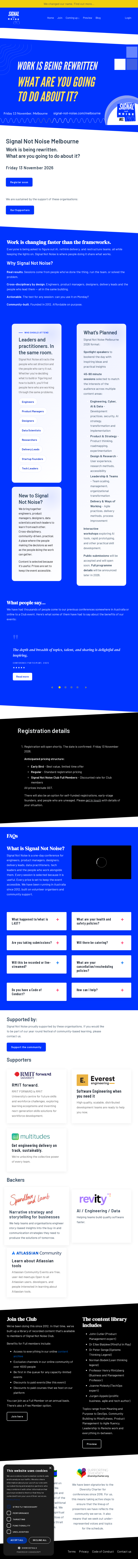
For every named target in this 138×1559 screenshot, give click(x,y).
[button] (29, 1548)
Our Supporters (20, 210)
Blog (98, 17)
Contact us (124, 1551)
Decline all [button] (40, 1540)
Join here (17, 1416)
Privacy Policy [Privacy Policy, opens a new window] (13, 1499)
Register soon (19, 182)
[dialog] (28, 1510)
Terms (72, 1551)
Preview (87, 17)
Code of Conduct (103, 1551)
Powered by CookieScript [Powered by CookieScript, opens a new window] (29, 1552)
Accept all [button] (17, 1540)
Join (59, 17)
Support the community (26, 1047)
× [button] (50, 1468)
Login (128, 17)
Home (50, 17)
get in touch (93, 800)
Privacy (84, 1551)
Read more (22, 676)
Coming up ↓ (73, 17)
